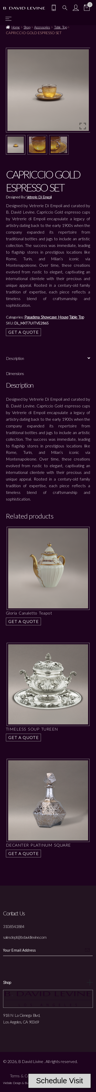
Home (16, 27)
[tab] (48, 358)
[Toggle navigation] (8, 18)
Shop (27, 27)
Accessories (42, 27)
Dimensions (15, 373)
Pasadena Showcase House (46, 316)
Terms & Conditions (25, 1075)
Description (15, 358)
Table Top (60, 27)
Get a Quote (23, 332)
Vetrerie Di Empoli (39, 197)
